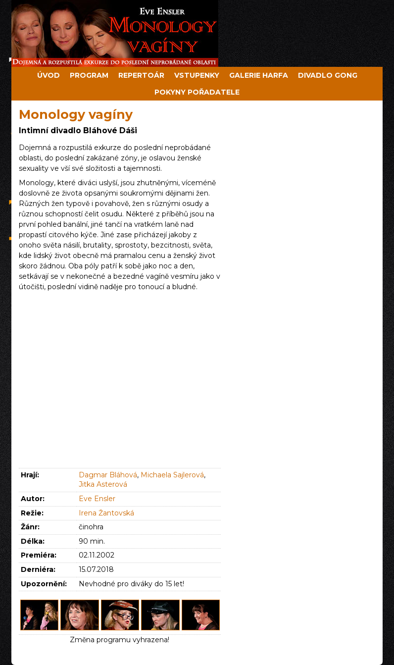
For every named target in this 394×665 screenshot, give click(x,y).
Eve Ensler (97, 498)
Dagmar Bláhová (108, 474)
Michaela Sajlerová (172, 474)
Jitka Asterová (103, 484)
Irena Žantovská (106, 513)
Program (89, 75)
